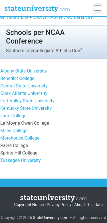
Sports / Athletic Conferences (63, 17)
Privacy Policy (59, 204)
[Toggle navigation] (97, 8)
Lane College (13, 115)
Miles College (14, 130)
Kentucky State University (26, 108)
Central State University (23, 86)
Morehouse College (20, 138)
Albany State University (23, 71)
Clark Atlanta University (23, 93)
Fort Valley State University (27, 100)
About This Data (88, 204)
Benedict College (17, 78)
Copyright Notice (29, 204)
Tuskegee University (20, 160)
